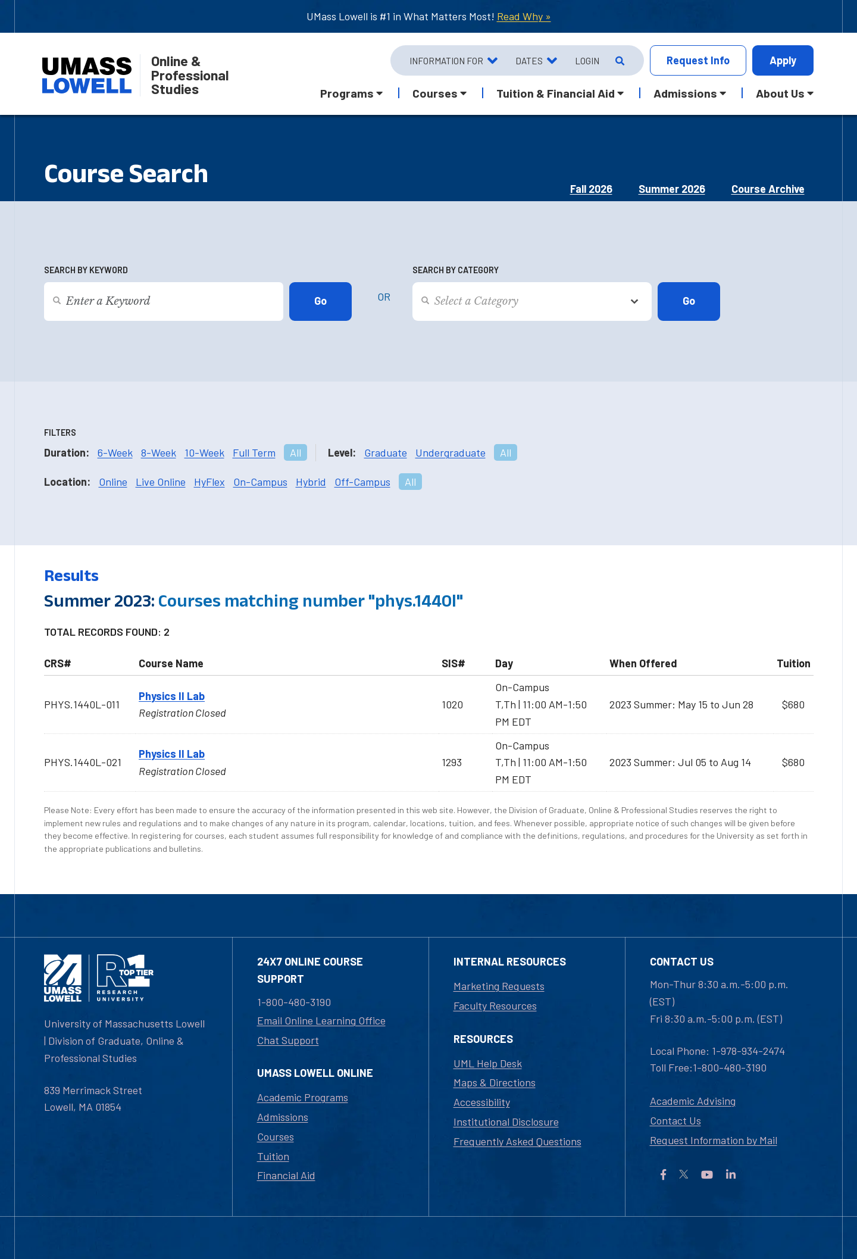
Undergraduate (450, 452)
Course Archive (768, 188)
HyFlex (209, 481)
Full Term (254, 452)
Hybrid (311, 481)
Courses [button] (435, 93)
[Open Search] (619, 61)
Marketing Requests (499, 985)
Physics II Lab (172, 695)
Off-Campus (362, 481)
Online (113, 481)
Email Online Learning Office (321, 1020)
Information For (446, 60)
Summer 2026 (672, 188)
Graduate (385, 452)
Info (698, 60)
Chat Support (288, 1039)
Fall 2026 (591, 188)
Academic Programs (302, 1097)
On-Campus (260, 481)
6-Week (115, 452)
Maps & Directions (494, 1082)
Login (587, 60)
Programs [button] (347, 93)
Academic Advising (693, 1100)
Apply (783, 60)
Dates (529, 60)
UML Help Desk (487, 1063)
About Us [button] (780, 93)
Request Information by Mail (713, 1139)
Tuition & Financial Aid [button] (555, 93)
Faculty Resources (495, 1005)
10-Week (204, 452)
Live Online (161, 481)
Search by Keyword (86, 270)
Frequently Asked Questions (517, 1141)
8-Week (158, 452)
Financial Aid (286, 1175)
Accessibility (481, 1101)
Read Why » (524, 16)
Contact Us (675, 1120)
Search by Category (455, 270)
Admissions (282, 1116)
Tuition (273, 1156)
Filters (60, 432)
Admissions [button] (685, 93)
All (295, 452)
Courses (275, 1136)
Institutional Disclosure (506, 1121)
